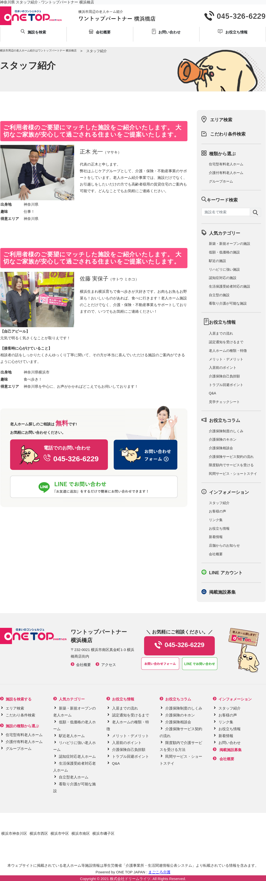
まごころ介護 (159, 872)
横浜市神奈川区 (14, 833)
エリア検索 (221, 119)
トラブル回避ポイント (226, 385)
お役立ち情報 (219, 528)
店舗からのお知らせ (224, 545)
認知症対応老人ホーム (77, 756)
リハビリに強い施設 (224, 269)
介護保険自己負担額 (224, 376)
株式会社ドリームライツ (130, 879)
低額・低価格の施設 (224, 252)
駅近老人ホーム (72, 736)
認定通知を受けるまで (226, 342)
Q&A (212, 393)
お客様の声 (217, 511)
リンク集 (216, 520)
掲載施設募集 (222, 592)
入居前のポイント (222, 368)
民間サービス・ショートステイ (233, 474)
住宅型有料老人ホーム (226, 164)
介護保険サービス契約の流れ (231, 457)
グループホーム (221, 181)
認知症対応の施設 (222, 278)
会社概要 (216, 554)
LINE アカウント (226, 572)
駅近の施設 (217, 261)
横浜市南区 (80, 833)
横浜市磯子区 (103, 833)
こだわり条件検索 (228, 134)
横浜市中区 (59, 833)
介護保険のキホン (222, 439)
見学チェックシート (224, 402)
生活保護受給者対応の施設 (229, 286)
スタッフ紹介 (219, 503)
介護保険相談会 (221, 448)
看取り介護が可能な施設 (228, 303)
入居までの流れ (221, 333)
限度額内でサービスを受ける (231, 465)
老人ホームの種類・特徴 (228, 351)
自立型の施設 (219, 295)
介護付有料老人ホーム (226, 173)
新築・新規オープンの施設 (229, 244)
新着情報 (216, 537)
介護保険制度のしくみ (226, 431)
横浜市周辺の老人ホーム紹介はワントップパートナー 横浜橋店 (38, 50)
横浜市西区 (39, 833)
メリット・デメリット (226, 359)
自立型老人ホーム (73, 777)
